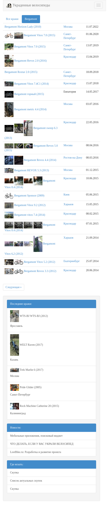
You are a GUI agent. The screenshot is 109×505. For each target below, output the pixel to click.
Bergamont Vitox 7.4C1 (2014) (31, 83)
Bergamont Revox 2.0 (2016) (30, 60)
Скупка (14, 472)
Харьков (68, 204)
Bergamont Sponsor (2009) (29, 195)
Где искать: (16, 464)
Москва (68, 26)
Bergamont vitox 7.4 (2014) (29, 214)
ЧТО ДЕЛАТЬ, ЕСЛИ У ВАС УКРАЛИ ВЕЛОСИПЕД (41, 443)
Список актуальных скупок (26, 480)
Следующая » (14, 287)
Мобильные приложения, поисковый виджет (36, 435)
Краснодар (70, 56)
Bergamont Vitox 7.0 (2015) (39, 35)
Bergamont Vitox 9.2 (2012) (30, 205)
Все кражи (12, 18)
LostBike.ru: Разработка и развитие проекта (35, 452)
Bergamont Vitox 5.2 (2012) (39, 261)
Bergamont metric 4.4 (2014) (30, 109)
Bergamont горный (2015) (29, 94)
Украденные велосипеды (28, 5)
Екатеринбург (72, 261)
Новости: (15, 427)
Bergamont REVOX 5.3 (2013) (31, 170)
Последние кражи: (21, 303)
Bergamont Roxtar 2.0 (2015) (21, 72)
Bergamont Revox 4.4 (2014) (40, 160)
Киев (67, 194)
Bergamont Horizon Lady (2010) (23, 26)
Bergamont (31, 18)
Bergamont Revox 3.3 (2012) (40, 271)
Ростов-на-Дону (73, 157)
